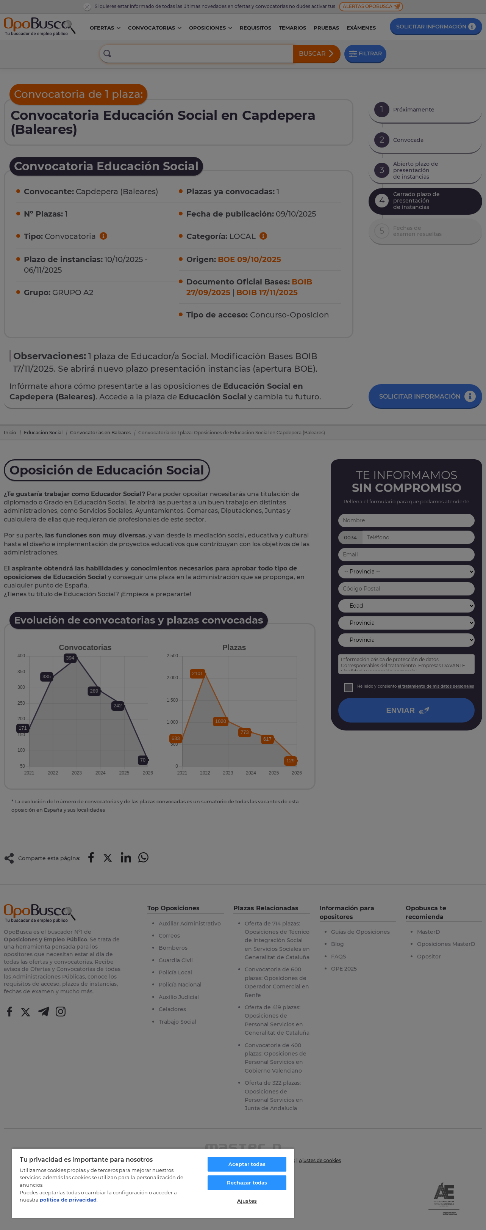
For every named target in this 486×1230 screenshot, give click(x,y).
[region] (153, 1183)
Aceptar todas (247, 1164)
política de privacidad (68, 1200)
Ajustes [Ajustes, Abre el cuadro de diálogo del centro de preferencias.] (247, 1201)
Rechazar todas (247, 1183)
